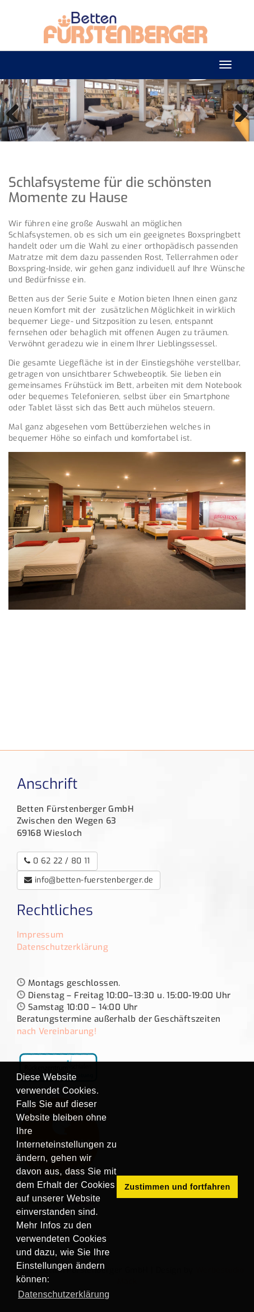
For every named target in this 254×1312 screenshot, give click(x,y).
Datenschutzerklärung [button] (64, 1294)
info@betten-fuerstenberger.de (88, 880)
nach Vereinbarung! (56, 1031)
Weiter (237, 110)
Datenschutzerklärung (62, 947)
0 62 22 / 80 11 (57, 861)
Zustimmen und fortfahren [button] (177, 1186)
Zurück (17, 110)
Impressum (40, 934)
